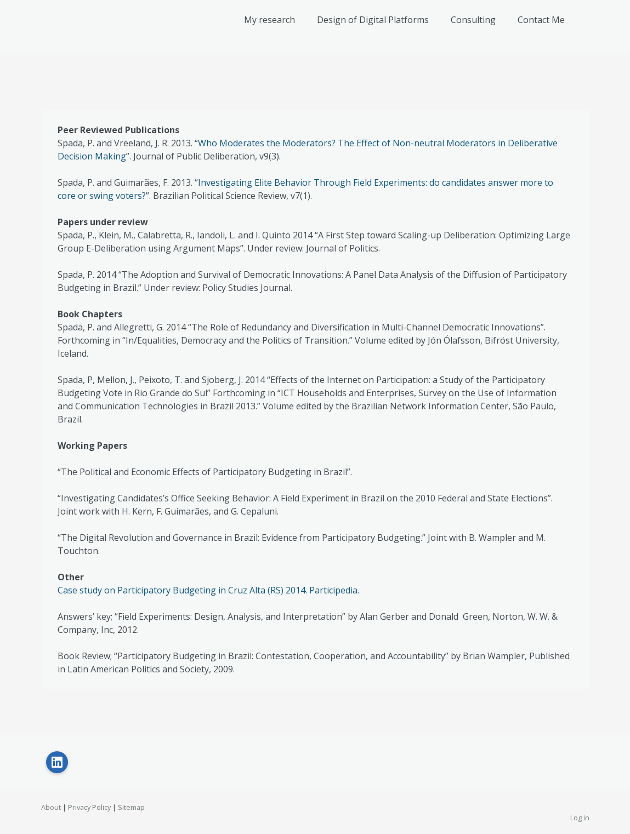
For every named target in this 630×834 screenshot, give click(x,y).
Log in (579, 817)
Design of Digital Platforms (373, 20)
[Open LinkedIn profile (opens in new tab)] (57, 762)
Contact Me (541, 20)
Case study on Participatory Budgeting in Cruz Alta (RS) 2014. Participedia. (208, 590)
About (51, 807)
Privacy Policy (89, 807)
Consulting (473, 20)
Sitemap (131, 807)
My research (269, 20)
